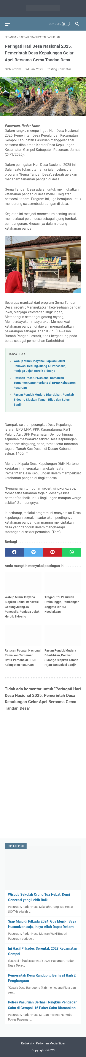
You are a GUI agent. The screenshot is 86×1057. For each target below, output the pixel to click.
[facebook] (14, 552)
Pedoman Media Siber (50, 1043)
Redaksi (26, 1043)
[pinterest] (52, 552)
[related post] (23, 582)
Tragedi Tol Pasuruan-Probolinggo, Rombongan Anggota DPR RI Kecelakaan (62, 604)
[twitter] (33, 552)
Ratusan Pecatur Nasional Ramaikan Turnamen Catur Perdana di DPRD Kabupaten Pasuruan (45, 383)
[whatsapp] (71, 552)
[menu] (7, 24)
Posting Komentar (59, 69)
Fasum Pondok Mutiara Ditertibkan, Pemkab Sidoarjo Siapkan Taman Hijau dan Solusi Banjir (44, 399)
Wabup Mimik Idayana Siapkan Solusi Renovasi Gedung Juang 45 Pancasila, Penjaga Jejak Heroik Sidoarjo (40, 366)
